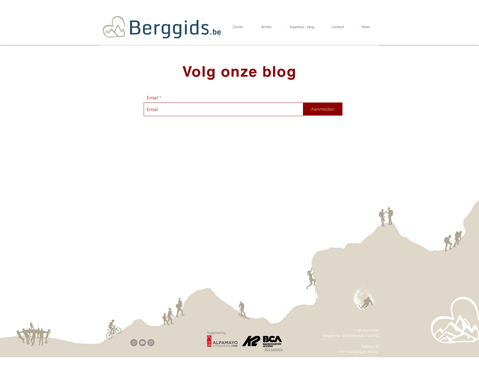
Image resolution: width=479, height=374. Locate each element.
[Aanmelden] (322, 109)
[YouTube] (142, 342)
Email (152, 97)
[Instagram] (150, 342)
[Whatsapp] (133, 342)
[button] (366, 27)
